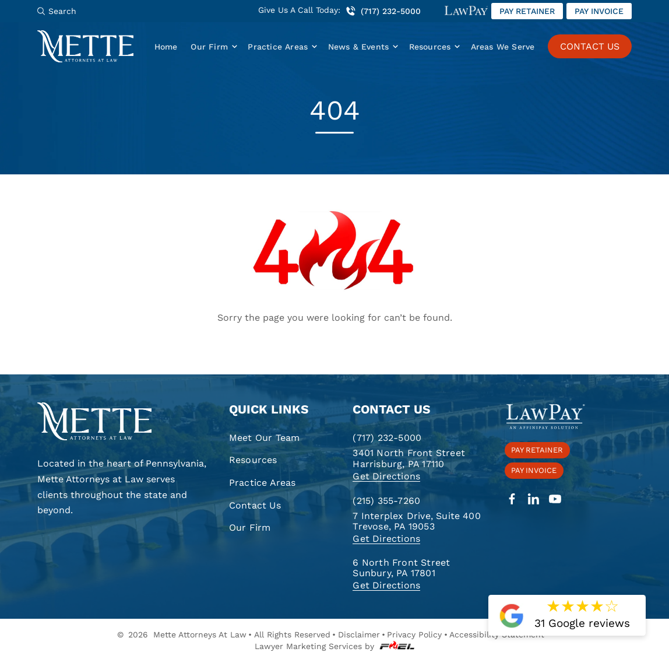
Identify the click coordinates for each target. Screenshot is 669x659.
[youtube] (555, 500)
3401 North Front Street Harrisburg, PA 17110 (409, 458)
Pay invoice (599, 11)
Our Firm (209, 46)
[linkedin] (533, 500)
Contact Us (255, 505)
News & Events (358, 46)
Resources (430, 46)
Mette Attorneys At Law (200, 634)
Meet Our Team (264, 437)
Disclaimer (359, 634)
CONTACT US (589, 46)
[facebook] (512, 500)
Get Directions (386, 476)
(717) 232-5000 (383, 11)
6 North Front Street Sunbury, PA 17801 (401, 568)
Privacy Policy (414, 634)
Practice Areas (278, 46)
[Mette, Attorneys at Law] (85, 46)
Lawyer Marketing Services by (334, 646)
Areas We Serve (503, 46)
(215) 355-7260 (386, 500)
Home (166, 46)
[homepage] (122, 422)
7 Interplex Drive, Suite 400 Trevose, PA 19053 (416, 521)
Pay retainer (527, 11)
